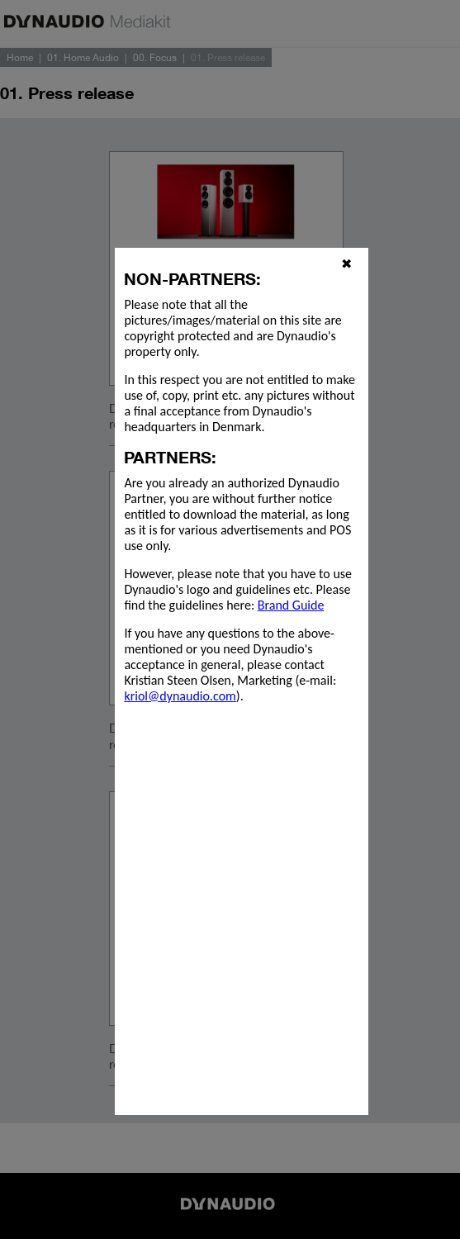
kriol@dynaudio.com (179, 696)
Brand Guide (291, 605)
